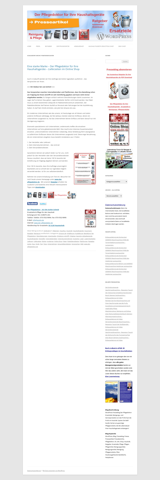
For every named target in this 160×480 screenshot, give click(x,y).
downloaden (40, 187)
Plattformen (84, 241)
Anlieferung (70, 233)
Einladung (60, 236)
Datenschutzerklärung (34, 471)
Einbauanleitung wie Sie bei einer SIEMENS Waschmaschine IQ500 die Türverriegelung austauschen (117, 250)
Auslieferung (79, 233)
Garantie (79, 236)
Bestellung (87, 233)
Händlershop (79, 46)
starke (29, 244)
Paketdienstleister (73, 241)
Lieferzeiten (37, 241)
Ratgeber (48, 46)
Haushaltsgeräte (78, 231)
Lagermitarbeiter (89, 239)
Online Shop (58, 241)
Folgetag (72, 236)
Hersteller (42, 239)
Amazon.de (62, 233)
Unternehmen (52, 244)
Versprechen (76, 244)
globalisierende (87, 236)
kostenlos (76, 239)
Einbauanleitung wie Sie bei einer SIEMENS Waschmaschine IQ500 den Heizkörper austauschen (117, 258)
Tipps (45, 244)
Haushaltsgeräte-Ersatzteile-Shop (101, 46)
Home (29, 46)
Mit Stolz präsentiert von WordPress (54, 471)
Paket (65, 241)
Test (41, 244)
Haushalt (69, 231)
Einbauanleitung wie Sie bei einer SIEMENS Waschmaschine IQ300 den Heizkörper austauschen (117, 271)
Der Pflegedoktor (63, 46)
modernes (50, 241)
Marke (44, 241)
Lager (82, 239)
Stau (33, 244)
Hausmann (88, 231)
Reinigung (37, 233)
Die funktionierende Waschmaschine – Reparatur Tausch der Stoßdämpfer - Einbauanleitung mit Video (117, 324)
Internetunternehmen (65, 239)
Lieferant (30, 241)
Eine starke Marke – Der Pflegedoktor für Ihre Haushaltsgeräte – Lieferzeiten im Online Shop (53, 68)
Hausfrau (63, 231)
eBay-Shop (122, 46)
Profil (38, 46)
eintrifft (66, 236)
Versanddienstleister (64, 244)
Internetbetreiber (51, 239)
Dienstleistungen (42, 236)
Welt (81, 244)
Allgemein (56, 231)
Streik (37, 244)
